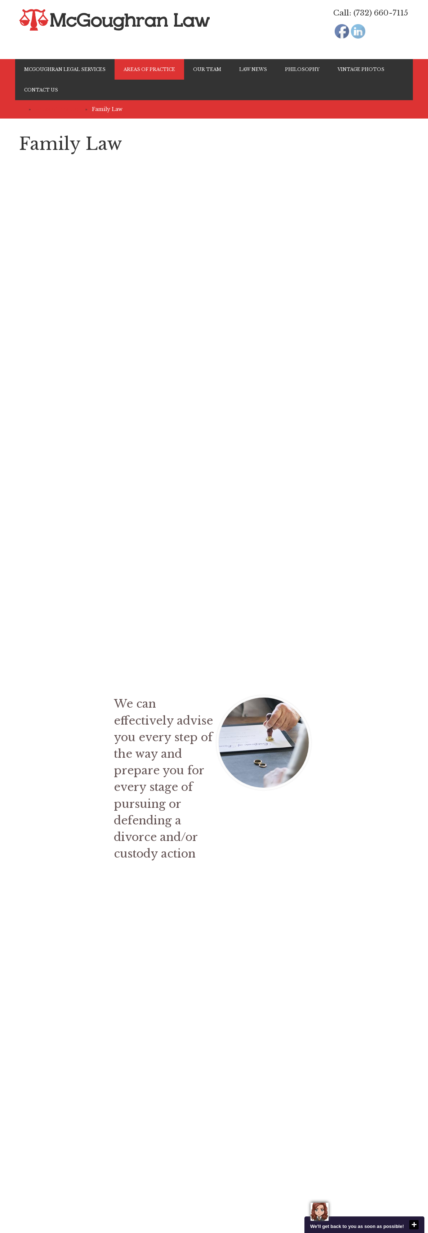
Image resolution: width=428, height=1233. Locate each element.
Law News (253, 69)
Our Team (207, 69)
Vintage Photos (361, 69)
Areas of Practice (149, 69)
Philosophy (302, 69)
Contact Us (41, 90)
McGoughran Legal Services (65, 69)
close (414, 1224)
